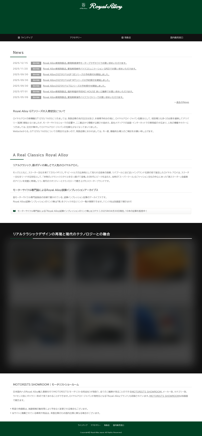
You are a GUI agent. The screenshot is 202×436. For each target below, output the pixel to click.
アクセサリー (76, 37)
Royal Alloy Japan (97, 432)
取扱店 (127, 37)
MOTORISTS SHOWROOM (146, 392)
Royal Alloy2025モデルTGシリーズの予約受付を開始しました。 (74, 86)
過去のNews (182, 102)
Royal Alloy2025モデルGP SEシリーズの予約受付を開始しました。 (76, 74)
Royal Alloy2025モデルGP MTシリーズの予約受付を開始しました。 (76, 80)
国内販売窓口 (176, 37)
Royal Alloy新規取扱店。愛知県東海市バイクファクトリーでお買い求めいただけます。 (83, 97)
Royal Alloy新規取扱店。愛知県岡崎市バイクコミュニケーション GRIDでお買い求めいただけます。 (89, 69)
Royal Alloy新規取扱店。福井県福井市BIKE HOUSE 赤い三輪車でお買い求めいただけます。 (88, 92)
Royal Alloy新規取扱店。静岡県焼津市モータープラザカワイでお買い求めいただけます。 (85, 63)
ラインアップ (27, 37)
